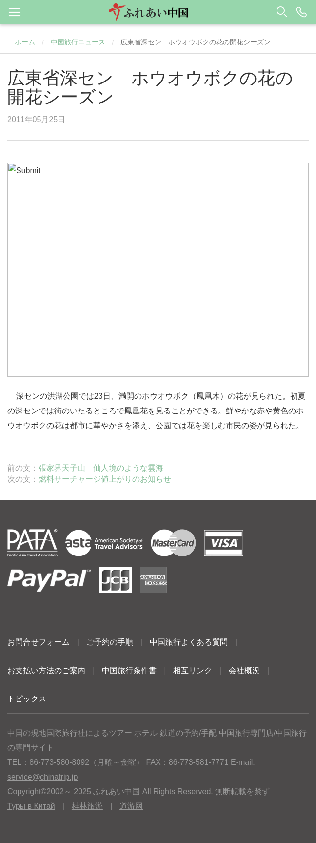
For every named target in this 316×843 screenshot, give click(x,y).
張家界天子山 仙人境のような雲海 (101, 468)
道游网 (131, 806)
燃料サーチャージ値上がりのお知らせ (105, 479)
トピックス (26, 699)
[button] (158, 12)
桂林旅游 (87, 806)
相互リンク (192, 670)
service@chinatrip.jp (42, 777)
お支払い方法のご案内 (46, 670)
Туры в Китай (31, 806)
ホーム (25, 42)
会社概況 (244, 670)
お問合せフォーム (38, 642)
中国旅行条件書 (129, 670)
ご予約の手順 (109, 642)
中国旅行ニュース (78, 42)
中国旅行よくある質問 (189, 642)
